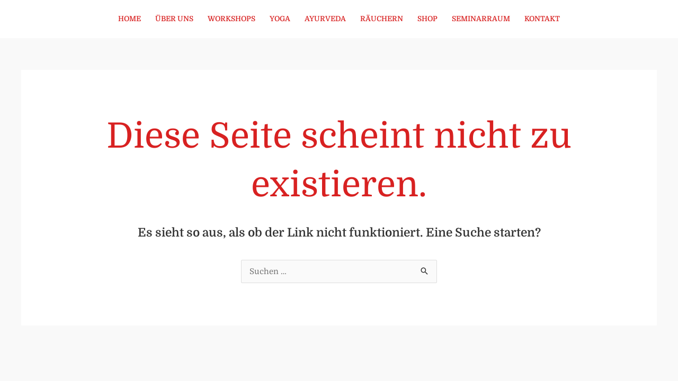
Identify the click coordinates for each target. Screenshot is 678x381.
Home (129, 19)
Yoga (280, 19)
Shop (427, 19)
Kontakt (542, 19)
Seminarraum (481, 19)
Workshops (231, 19)
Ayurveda (325, 19)
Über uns (174, 19)
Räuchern (381, 19)
